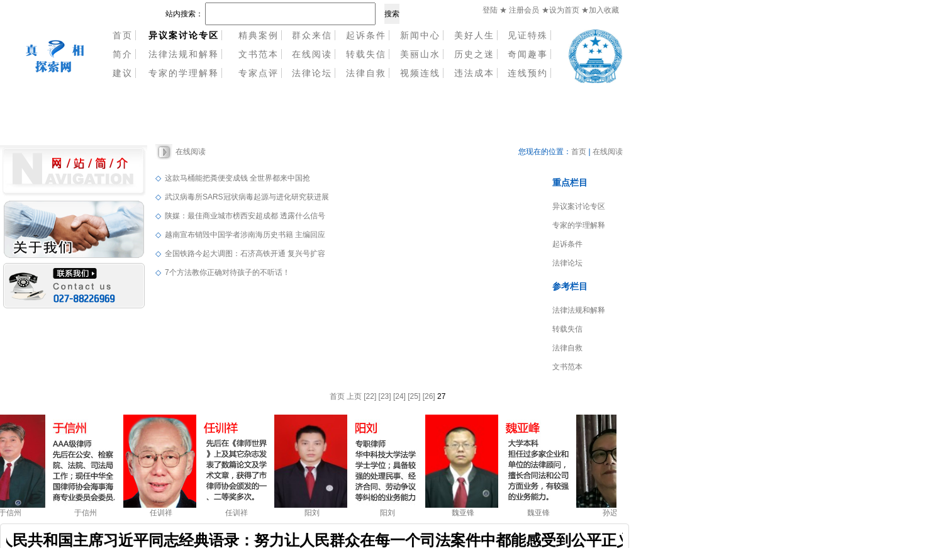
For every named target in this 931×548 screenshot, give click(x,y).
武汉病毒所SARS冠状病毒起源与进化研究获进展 (247, 197)
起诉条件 (366, 35)
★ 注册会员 (519, 10)
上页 (354, 396)
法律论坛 (312, 73)
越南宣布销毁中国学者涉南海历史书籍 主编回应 (245, 234)
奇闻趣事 (528, 54)
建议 (123, 73)
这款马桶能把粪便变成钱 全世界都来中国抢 (237, 178)
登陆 (490, 10)
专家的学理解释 (183, 73)
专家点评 (258, 73)
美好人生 (474, 35)
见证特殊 (528, 35)
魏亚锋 (465, 512)
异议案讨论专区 (578, 206)
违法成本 (474, 73)
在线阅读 (312, 54)
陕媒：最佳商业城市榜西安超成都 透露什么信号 (245, 215)
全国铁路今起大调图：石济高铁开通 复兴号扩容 (245, 253)
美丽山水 (420, 54)
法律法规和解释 (183, 54)
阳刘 (314, 512)
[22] (370, 396)
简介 (123, 54)
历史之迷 (474, 54)
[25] (414, 396)
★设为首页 (561, 10)
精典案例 (258, 35)
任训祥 (163, 512)
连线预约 (528, 73)
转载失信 (366, 54)
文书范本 (258, 54)
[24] (399, 396)
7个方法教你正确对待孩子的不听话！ (227, 272)
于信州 (12, 512)
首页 (123, 35)
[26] (429, 396)
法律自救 (366, 73)
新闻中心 (420, 35)
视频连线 (420, 73)
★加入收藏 (600, 10)
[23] (385, 396)
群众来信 (312, 35)
